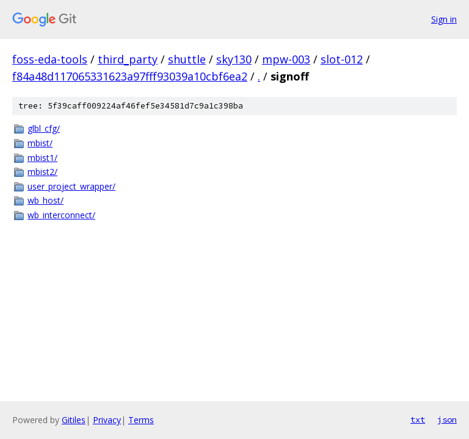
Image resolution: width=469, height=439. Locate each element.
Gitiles (73, 420)
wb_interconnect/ (61, 215)
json (447, 419)
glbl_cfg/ (43, 128)
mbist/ (40, 143)
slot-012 (342, 59)
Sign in (444, 19)
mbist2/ (42, 171)
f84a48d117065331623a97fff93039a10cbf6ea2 (129, 76)
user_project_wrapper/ (71, 186)
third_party (128, 59)
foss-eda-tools (49, 59)
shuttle (187, 59)
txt (417, 419)
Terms (141, 420)
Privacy (107, 420)
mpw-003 (286, 59)
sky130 (234, 59)
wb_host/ (45, 200)
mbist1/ (42, 157)
